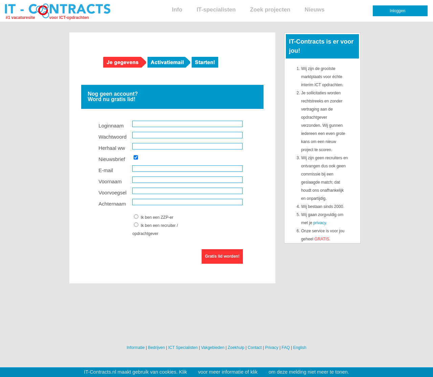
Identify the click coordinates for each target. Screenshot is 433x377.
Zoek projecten (270, 9)
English (299, 347)
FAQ (286, 347)
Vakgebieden (212, 347)
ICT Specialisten (183, 347)
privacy (319, 222)
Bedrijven (156, 347)
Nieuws (315, 9)
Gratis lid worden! (222, 256)
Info (177, 9)
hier (192, 372)
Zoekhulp (236, 347)
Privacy (271, 347)
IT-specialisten (216, 9)
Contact (254, 347)
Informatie (135, 347)
